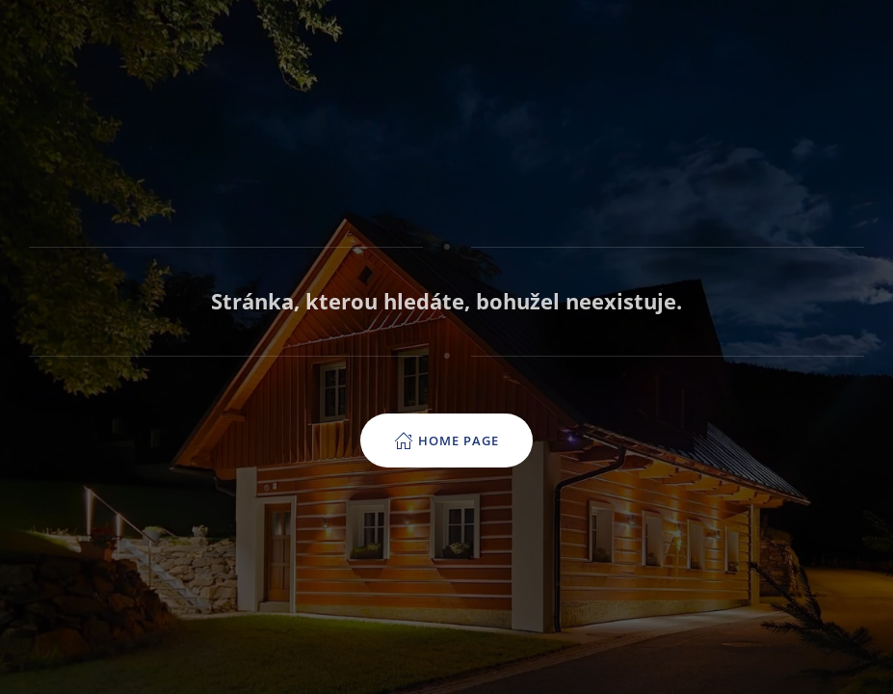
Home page (446, 440)
